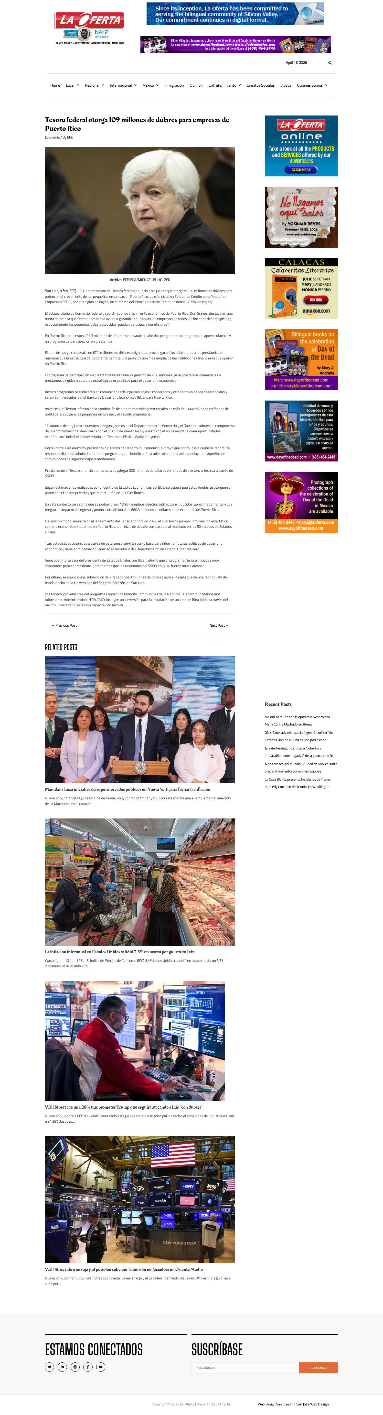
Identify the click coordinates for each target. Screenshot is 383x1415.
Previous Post (65, 625)
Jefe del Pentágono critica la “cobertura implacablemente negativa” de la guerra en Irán (298, 755)
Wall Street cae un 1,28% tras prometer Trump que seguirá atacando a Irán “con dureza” (129, 1107)
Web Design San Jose (273, 1405)
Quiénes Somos (312, 85)
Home (55, 85)
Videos (285, 85)
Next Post (218, 625)
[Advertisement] (301, 577)
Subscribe (319, 1368)
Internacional (123, 85)
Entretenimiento (225, 85)
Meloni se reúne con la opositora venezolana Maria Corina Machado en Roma (299, 720)
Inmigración (174, 85)
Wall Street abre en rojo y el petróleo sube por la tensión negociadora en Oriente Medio (128, 1270)
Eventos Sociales (261, 85)
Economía (52, 137)
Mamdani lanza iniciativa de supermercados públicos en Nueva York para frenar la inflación (132, 790)
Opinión (196, 85)
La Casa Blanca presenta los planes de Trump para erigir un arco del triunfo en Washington (300, 790)
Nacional (94, 85)
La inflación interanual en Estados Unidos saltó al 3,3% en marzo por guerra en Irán (124, 952)
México (150, 85)
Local (72, 85)
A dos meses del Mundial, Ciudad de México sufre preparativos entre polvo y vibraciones (298, 775)
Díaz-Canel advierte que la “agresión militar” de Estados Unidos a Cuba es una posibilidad (299, 736)
